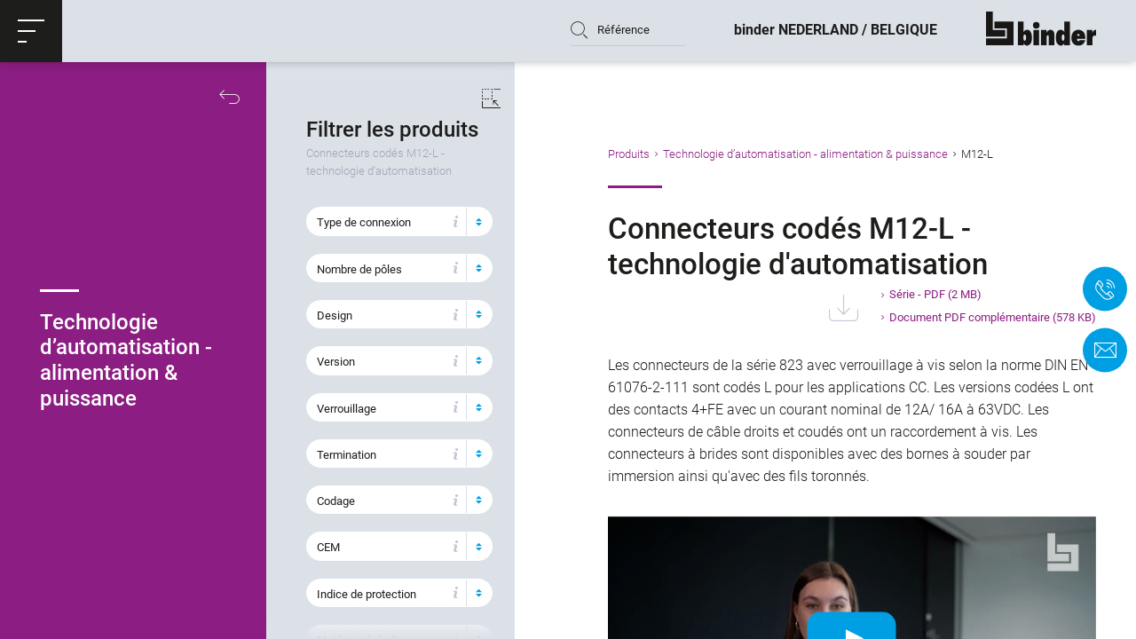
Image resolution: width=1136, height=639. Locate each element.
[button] (31, 31)
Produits (646, 154)
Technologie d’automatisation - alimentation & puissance (823, 154)
